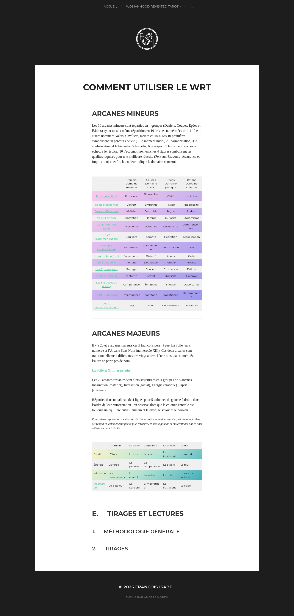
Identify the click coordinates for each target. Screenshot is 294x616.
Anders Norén (156, 597)
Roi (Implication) (106, 196)
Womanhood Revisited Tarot (152, 6)
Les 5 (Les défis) (106, 262)
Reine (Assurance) (106, 204)
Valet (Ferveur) (106, 217)
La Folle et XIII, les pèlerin (111, 370)
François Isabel (155, 586)
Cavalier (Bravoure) (107, 211)
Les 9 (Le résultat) (106, 294)
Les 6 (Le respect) (106, 269)
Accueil (110, 6)
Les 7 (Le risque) (106, 275)
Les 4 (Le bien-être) (106, 256)
